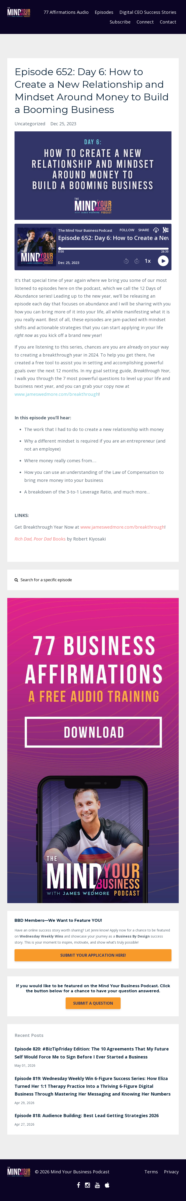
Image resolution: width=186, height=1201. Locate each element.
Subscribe (120, 22)
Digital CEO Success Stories (147, 12)
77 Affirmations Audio (66, 12)
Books (40, 539)
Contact (168, 22)
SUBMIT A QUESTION (93, 1003)
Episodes (104, 12)
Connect (145, 22)
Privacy (171, 1172)
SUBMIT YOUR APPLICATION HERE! (93, 955)
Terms (151, 1172)
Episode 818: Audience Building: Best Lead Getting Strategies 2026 (87, 1115)
